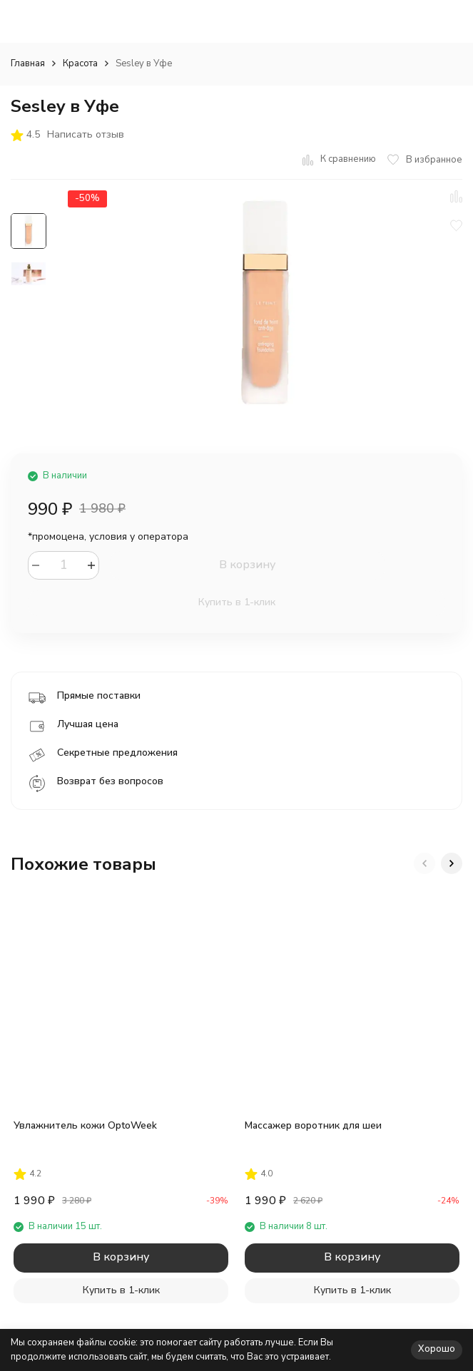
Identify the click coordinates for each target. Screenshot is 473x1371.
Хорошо (436, 1348)
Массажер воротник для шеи (313, 1125)
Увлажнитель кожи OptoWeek (85, 1125)
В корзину (247, 564)
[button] (424, 863)
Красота (80, 63)
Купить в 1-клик (236, 602)
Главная (28, 63)
